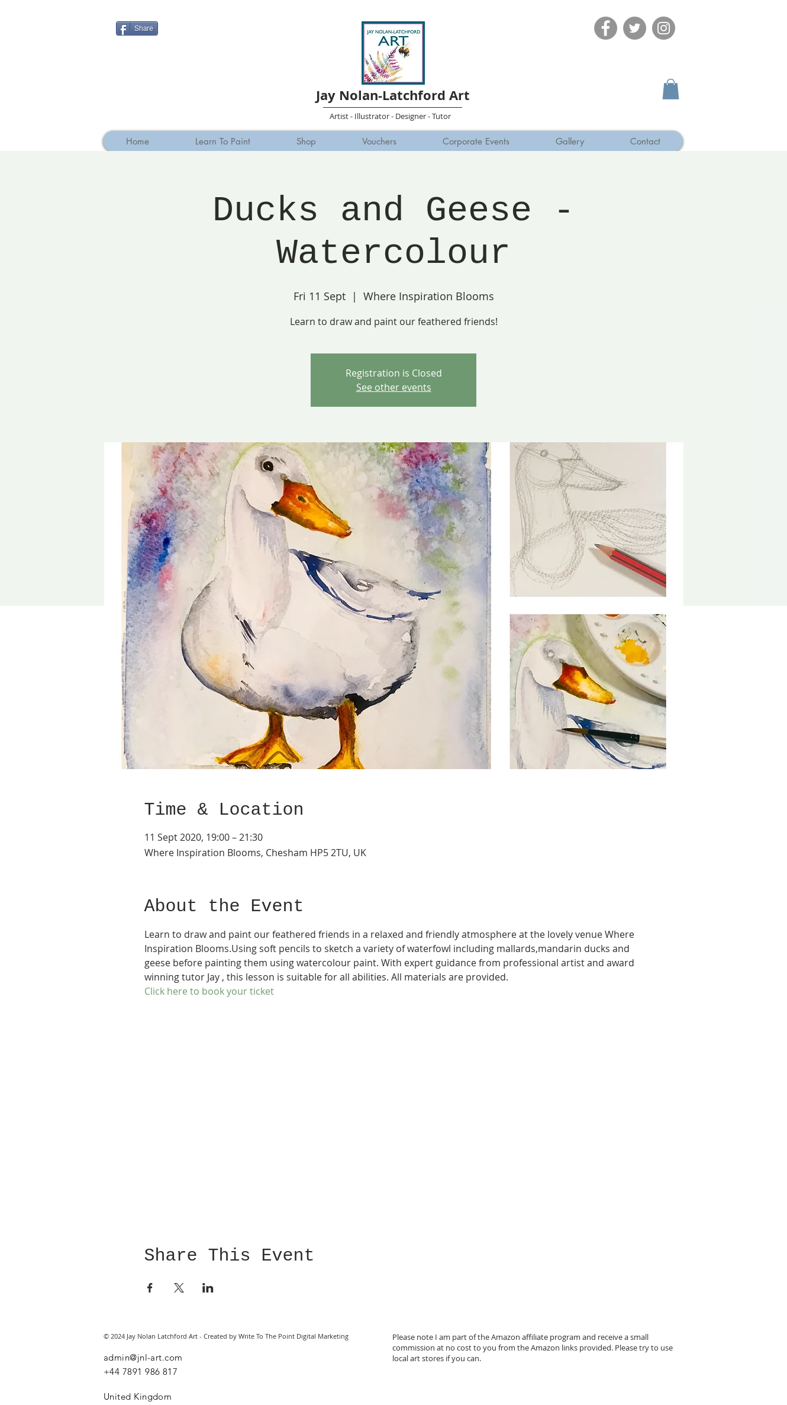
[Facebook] (605, 28)
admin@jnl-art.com (143, 1357)
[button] (670, 89)
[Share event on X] (179, 1288)
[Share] (137, 28)
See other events (393, 387)
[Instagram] (663, 28)
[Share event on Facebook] (150, 1288)
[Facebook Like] (139, 10)
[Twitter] (634, 28)
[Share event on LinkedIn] (208, 1288)
